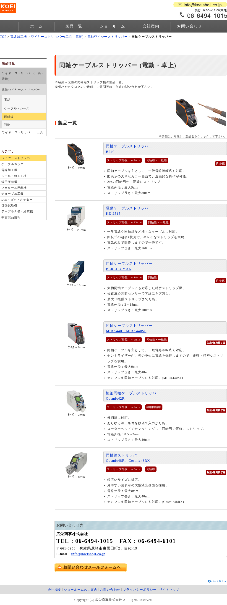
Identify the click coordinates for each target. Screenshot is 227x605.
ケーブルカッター (14, 164)
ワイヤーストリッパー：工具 (22, 132)
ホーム (36, 26)
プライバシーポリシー (140, 589)
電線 (7, 99)
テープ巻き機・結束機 (17, 211)
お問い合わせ (189, 26)
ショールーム (112, 26)
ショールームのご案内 (80, 589)
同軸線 (9, 116)
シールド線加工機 (14, 176)
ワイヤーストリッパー (17, 158)
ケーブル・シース (16, 108)
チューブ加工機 (12, 193)
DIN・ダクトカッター (17, 199)
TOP (3, 36)
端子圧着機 (9, 182)
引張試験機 (9, 205)
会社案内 (151, 26)
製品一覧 (73, 26)
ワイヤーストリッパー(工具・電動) (57, 36)
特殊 (7, 124)
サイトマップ (169, 589)
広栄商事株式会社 (108, 600)
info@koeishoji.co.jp (88, 554)
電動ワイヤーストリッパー (107, 36)
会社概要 (54, 589)
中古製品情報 (10, 217)
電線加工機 (18, 36)
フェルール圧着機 (14, 187)
